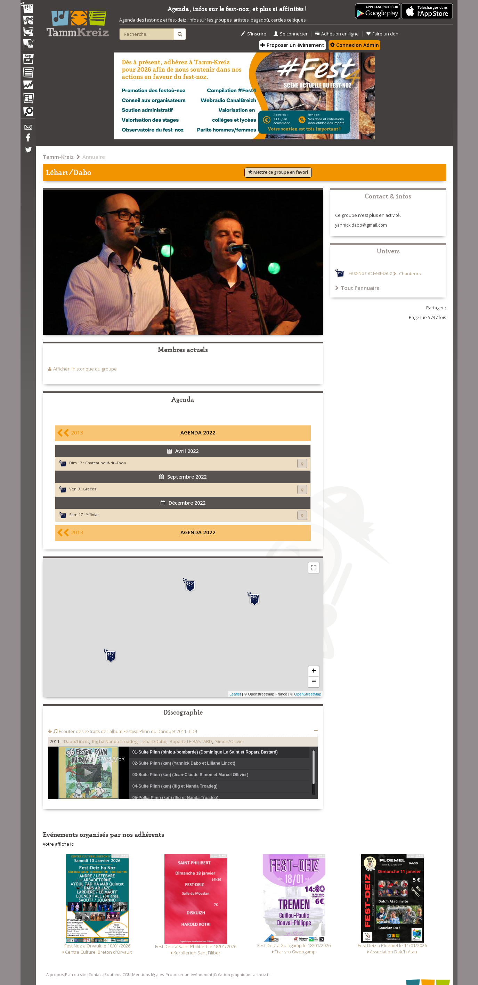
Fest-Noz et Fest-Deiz (370, 274)
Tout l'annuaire (357, 287)
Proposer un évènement (292, 45)
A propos (55, 974)
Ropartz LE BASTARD (191, 741)
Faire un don (382, 34)
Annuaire (93, 156)
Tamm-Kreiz (58, 156)
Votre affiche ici (58, 844)
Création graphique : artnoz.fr (242, 974)
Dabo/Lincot (76, 741)
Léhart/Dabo (153, 741)
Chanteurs (409, 274)
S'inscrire (253, 34)
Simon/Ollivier (229, 741)
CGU (126, 974)
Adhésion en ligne (337, 34)
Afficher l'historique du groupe (85, 369)
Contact (95, 974)
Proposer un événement (188, 974)
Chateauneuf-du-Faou (105, 462)
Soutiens (112, 974)
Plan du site (76, 974)
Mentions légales (148, 974)
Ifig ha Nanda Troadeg (114, 741)
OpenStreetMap (307, 694)
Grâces (89, 488)
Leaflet (235, 694)
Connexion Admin (354, 45)
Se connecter (291, 34)
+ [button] (313, 671)
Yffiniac (92, 514)
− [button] (313, 682)
